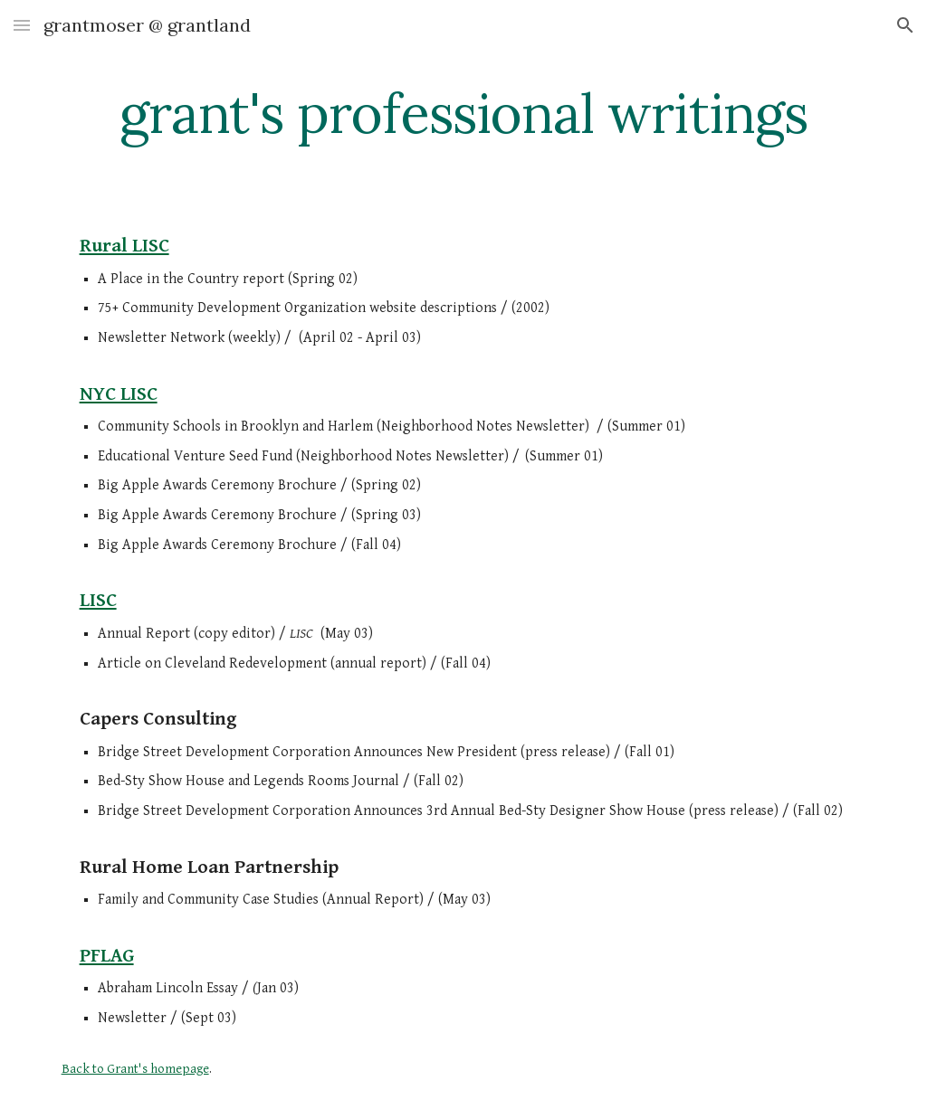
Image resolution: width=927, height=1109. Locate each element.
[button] (21, 25)
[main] (464, 113)
